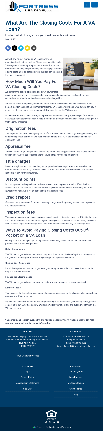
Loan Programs (76, 371)
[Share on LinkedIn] (21, 48)
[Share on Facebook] (8, 48)
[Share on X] (14, 48)
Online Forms (75, 389)
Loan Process (75, 377)
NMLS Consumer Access (27, 355)
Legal (27, 371)
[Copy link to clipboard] (33, 48)
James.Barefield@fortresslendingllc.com (76, 346)
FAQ (76, 394)
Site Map (27, 389)
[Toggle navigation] (94, 5)
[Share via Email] (27, 48)
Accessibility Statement (27, 383)
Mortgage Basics (76, 383)
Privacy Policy (27, 377)
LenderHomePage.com (60, 427)
